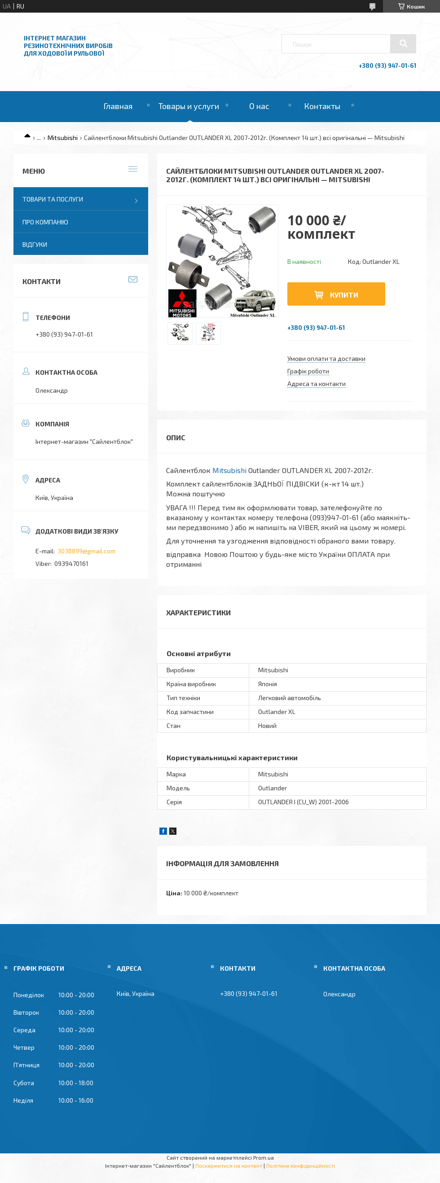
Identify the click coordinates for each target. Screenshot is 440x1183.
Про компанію (45, 222)
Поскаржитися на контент (228, 1165)
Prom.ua (263, 1157)
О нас (259, 106)
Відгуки (34, 244)
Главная (117, 106)
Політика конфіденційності (300, 1165)
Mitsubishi (63, 137)
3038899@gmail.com (86, 551)
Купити (344, 294)
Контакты (322, 106)
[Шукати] (403, 43)
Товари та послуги (52, 199)
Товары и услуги (188, 106)
